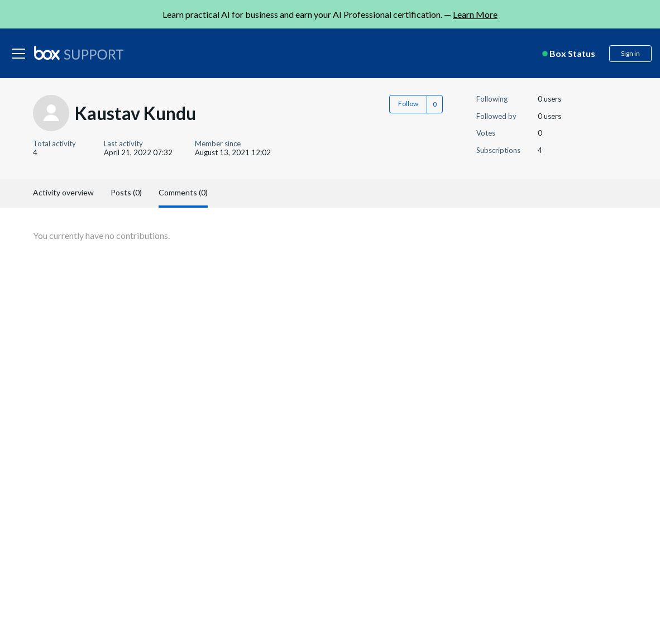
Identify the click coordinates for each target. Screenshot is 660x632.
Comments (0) (183, 192)
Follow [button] (408, 103)
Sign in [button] (630, 53)
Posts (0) (126, 192)
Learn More (475, 14)
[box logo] (78, 52)
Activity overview (63, 192)
